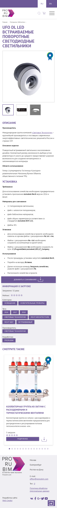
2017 (15, 312)
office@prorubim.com (39, 479)
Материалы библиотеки (17, 22)
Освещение (9, 303)
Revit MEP (8, 322)
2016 (6, 312)
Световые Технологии (15, 317)
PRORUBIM (8, 340)
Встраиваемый (25, 322)
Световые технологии (15, 331)
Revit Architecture (40, 317)
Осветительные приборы (32, 303)
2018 (24, 312)
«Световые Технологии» (42, 133)
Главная (4, 22)
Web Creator (7, 501)
